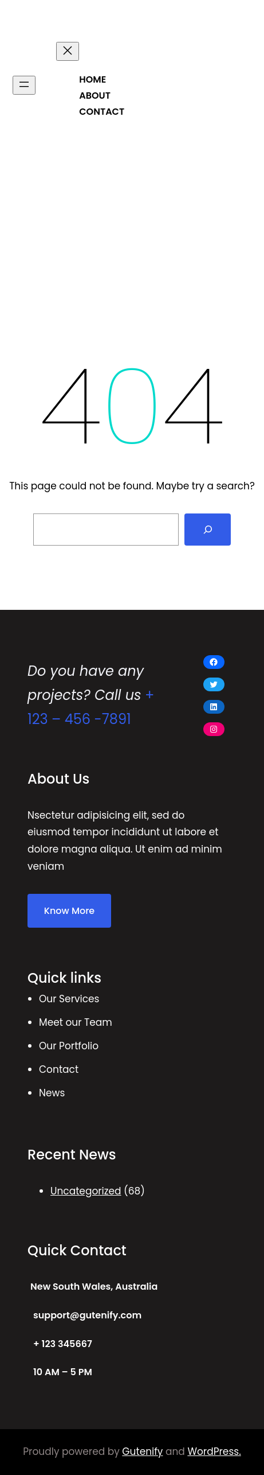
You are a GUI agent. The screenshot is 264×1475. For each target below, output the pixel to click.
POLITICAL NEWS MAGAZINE (118, 22)
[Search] (207, 529)
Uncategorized (85, 1191)
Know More (69, 910)
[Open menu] (24, 85)
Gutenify (142, 1451)
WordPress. (214, 1451)
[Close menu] (67, 51)
